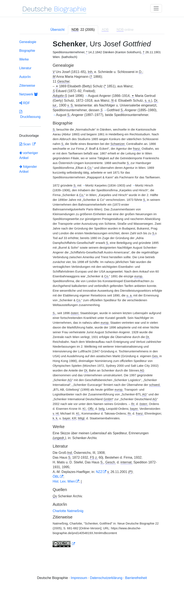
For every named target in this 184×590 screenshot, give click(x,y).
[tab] (83, 29)
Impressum (79, 578)
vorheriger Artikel (28, 155)
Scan (25, 144)
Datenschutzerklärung (106, 578)
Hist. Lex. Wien (64, 481)
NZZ (99, 472)
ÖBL (56, 476)
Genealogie (27, 42)
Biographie (27, 50)
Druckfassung (30, 114)
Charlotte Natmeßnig (68, 511)
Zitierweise (27, 85)
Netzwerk (28, 94)
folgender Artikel (28, 169)
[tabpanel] (92, 294)
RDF (24, 103)
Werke (24, 59)
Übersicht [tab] (58, 29)
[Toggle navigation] (156, 8)
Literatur (25, 68)
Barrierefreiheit (136, 578)
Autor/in (25, 77)
